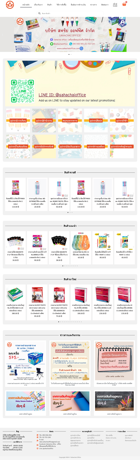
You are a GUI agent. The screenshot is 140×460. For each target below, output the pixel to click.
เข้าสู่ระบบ (115, 5)
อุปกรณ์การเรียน (75, 435)
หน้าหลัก (26, 5)
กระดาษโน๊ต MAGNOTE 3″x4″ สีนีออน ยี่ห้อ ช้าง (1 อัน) (59, 254)
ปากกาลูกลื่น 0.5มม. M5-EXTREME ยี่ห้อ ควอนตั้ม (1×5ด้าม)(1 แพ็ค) (37, 201)
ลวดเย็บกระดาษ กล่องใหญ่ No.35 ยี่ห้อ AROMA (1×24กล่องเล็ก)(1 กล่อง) (81, 308)
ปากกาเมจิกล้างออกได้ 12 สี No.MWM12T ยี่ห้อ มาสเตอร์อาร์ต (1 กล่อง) (37, 254)
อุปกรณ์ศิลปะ (74, 446)
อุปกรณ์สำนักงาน (75, 438)
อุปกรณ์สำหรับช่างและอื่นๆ (95, 440)
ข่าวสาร (93, 5)
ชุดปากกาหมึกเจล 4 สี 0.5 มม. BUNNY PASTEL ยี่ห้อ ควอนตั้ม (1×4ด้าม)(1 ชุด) (59, 201)
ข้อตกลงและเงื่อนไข (131, 440)
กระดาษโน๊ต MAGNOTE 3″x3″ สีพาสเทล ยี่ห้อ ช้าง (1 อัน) (15, 254)
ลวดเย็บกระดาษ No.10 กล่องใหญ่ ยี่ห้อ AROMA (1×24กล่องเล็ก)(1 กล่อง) (124, 308)
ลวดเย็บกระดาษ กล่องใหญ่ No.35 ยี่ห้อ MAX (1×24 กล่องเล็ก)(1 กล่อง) (15, 308)
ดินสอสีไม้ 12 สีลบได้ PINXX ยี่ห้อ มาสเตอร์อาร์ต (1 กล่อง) (15, 201)
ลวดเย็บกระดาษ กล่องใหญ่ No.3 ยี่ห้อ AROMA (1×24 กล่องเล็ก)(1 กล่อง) (103, 308)
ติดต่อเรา (105, 5)
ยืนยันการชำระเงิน (78, 5)
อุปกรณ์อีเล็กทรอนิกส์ (93, 435)
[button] (2, 34)
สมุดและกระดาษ (75, 440)
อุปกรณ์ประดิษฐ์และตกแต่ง (95, 443)
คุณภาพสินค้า (129, 435)
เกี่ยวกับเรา (38, 5)
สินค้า (49, 5)
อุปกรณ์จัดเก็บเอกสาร (76, 443)
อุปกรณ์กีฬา (91, 438)
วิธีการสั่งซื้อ (61, 5)
